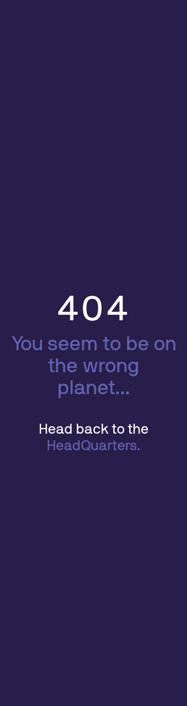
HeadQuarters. (94, 446)
